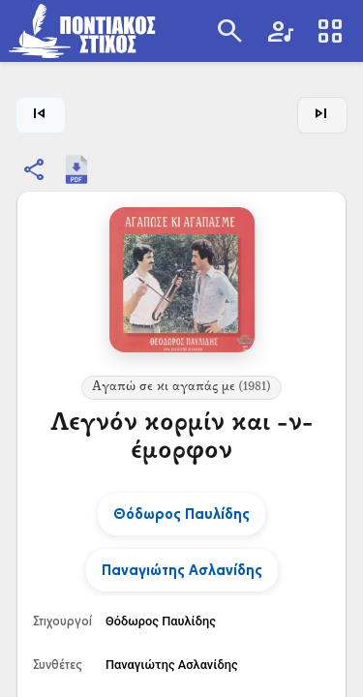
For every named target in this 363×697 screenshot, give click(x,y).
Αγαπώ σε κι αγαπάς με (181, 387)
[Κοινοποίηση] (34, 169)
